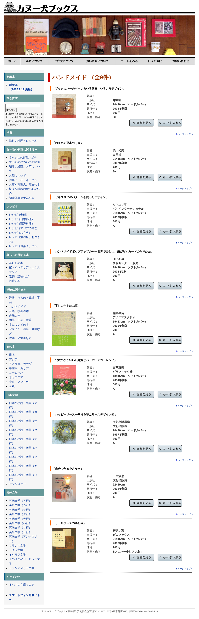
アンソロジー (17, 484)
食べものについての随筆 (24, 162)
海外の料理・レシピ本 (23, 140)
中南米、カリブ (19, 368)
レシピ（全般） (19, 214)
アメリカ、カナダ (20, 363)
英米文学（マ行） (20, 527)
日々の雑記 (155, 61)
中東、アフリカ (19, 381)
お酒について (17, 175)
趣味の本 (14, 315)
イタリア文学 (17, 554)
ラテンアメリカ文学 (21, 568)
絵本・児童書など (20, 338)
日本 (12, 354)
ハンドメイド (17, 306)
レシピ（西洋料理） (21, 223)
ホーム (12, 61)
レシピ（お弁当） (20, 232)
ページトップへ (184, 134)
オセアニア (16, 377)
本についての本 (19, 324)
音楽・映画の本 (19, 311)
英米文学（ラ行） (20, 532)
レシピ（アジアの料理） (24, 228)
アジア (13, 359)
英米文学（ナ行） (20, 518)
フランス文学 (17, 545)
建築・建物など (19, 276)
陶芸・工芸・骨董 (20, 320)
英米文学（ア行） (20, 500)
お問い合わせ (180, 61)
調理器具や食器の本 (21, 198)
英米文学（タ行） (20, 514)
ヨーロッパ (16, 372)
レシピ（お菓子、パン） (24, 246)
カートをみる (129, 61)
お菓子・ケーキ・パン (23, 180)
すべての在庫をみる (21, 584)
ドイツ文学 (16, 550)
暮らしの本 (16, 263)
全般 (12, 386)
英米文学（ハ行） (20, 523)
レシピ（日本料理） (21, 219)
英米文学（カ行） (20, 505)
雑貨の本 (14, 280)
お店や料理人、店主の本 (24, 184)
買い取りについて (97, 61)
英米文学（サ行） (20, 509)
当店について (34, 61)
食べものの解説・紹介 (23, 157)
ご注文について (64, 61)
